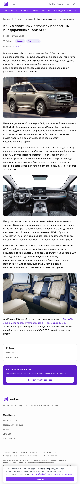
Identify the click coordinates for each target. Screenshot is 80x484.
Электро (46, 10)
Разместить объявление (40, 380)
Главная (7, 19)
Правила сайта (10, 429)
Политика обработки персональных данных (38, 452)
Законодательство (62, 10)
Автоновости (11, 10)
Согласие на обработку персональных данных (22, 456)
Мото (35, 10)
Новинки (25, 10)
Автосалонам (9, 438)
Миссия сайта (10, 420)
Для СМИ (7, 434)
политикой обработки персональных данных (51, 474)
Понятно (40, 479)
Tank (17, 46)
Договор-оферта (10, 452)
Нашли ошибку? (50, 456)
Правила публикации (13, 425)
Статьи (18, 19)
